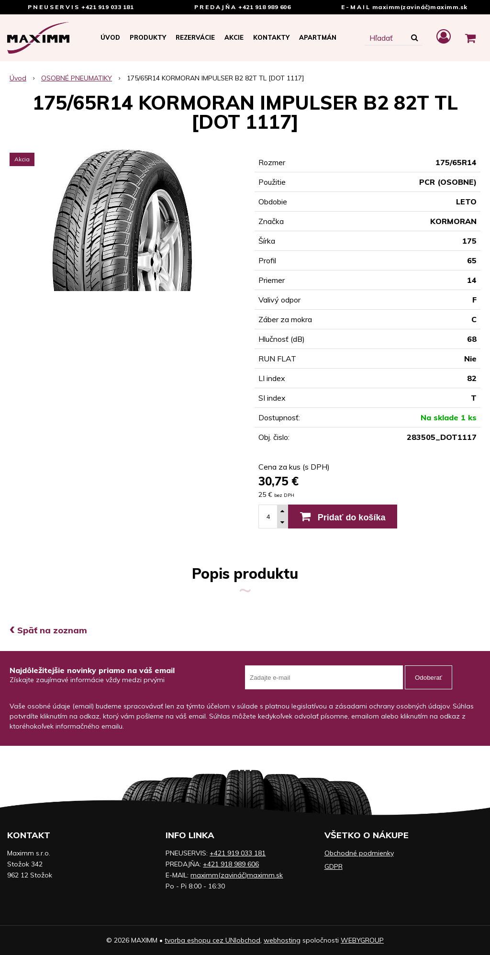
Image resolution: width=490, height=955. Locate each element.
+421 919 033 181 (107, 7)
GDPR (333, 866)
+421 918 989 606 (264, 7)
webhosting (282, 940)
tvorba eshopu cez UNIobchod (212, 940)
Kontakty (271, 37)
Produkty (148, 37)
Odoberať (428, 677)
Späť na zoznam (48, 630)
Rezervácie (195, 37)
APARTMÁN (317, 37)
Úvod (110, 37)
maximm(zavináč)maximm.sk (420, 7)
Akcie (234, 37)
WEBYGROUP (362, 940)
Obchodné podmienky (359, 853)
